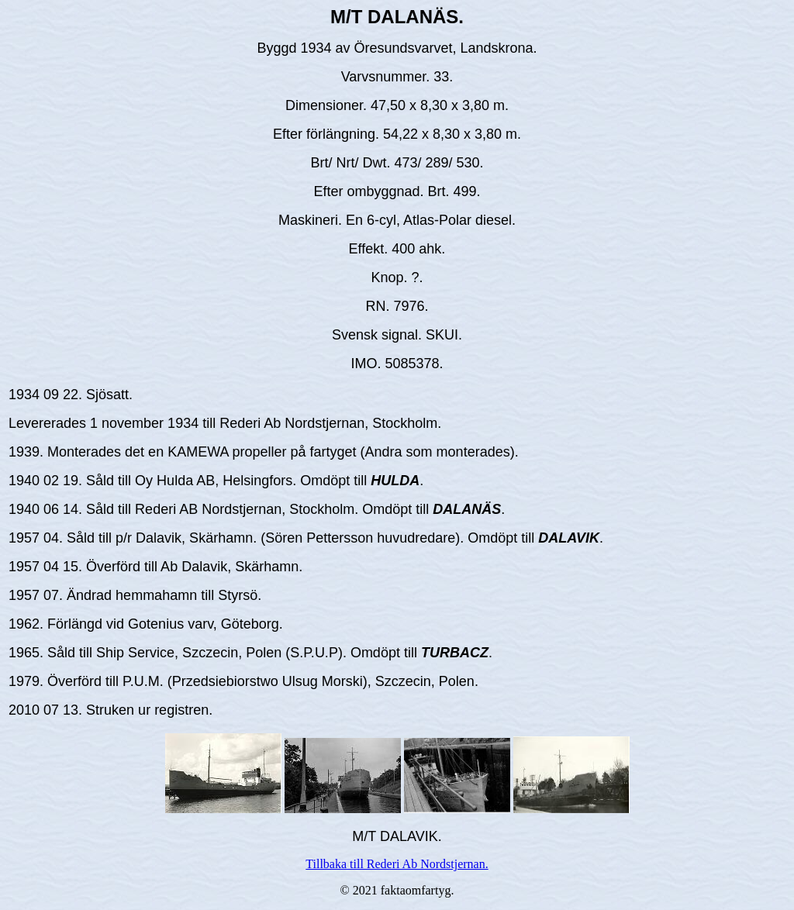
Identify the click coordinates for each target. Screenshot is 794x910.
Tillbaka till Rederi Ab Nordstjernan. (397, 863)
